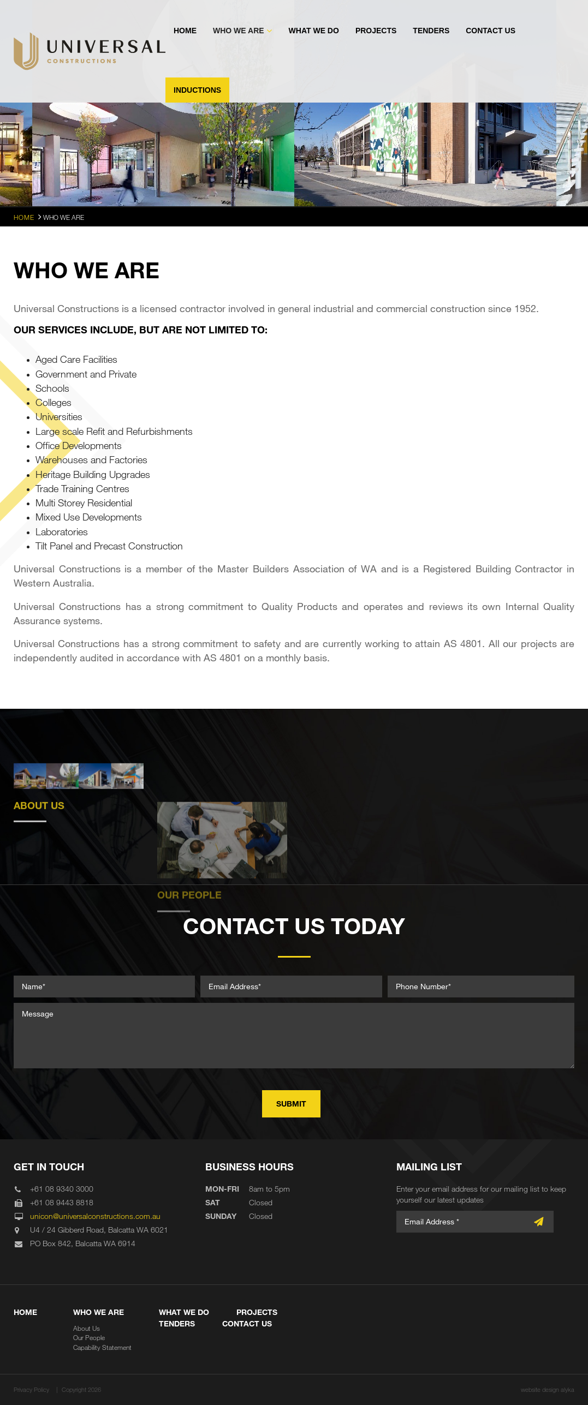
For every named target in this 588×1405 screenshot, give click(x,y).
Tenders (431, 30)
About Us (86, 1328)
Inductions (197, 90)
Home (185, 30)
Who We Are (238, 30)
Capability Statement (102, 1347)
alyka (567, 1389)
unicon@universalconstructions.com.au (95, 1216)
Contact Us (490, 30)
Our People (89, 1337)
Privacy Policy (31, 1389)
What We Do (314, 30)
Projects (375, 30)
